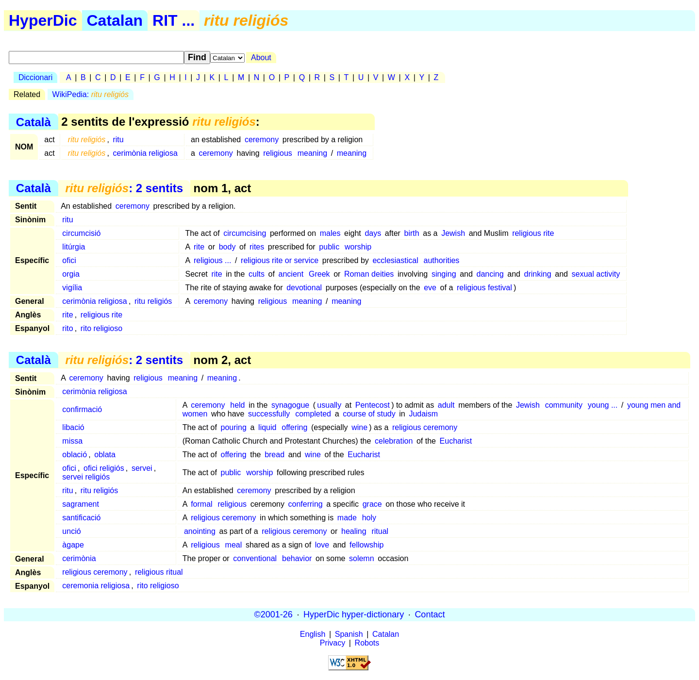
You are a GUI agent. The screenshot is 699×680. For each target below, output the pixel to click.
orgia (71, 274)
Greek (319, 274)
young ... (602, 405)
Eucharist (456, 441)
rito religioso (101, 328)
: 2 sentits (124, 188)
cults (257, 274)
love (322, 545)
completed (313, 414)
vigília (72, 287)
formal (201, 504)
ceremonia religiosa (96, 585)
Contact (430, 614)
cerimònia (79, 558)
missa (72, 441)
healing (353, 531)
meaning (312, 153)
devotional (304, 287)
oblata (105, 454)
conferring (305, 504)
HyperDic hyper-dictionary (353, 614)
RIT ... (173, 20)
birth (411, 233)
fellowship (366, 545)
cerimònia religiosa (145, 153)
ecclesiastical (395, 260)
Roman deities (369, 274)
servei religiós (86, 477)
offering (294, 427)
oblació (74, 454)
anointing (200, 531)
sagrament (80, 504)
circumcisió (81, 233)
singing (444, 274)
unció (71, 531)
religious (277, 153)
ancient (291, 274)
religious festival (484, 287)
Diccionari (35, 77)
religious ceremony (424, 427)
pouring (234, 427)
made (347, 518)
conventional (255, 558)
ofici (69, 260)
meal (233, 545)
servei (142, 468)
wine (359, 427)
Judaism (423, 414)
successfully (269, 414)
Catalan (115, 20)
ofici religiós (103, 468)
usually (329, 405)
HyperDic (43, 20)
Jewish (453, 233)
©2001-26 (273, 614)
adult (446, 405)
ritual (379, 531)
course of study (369, 414)
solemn (361, 558)
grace (372, 504)
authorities (442, 260)
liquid (267, 427)
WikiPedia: (90, 94)
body (227, 247)
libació (73, 427)
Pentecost (372, 405)
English (312, 634)
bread (274, 454)
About (261, 57)
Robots (367, 643)
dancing (490, 274)
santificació (81, 518)
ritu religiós (153, 301)
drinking (537, 274)
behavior (297, 558)
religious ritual (159, 572)
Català (33, 121)
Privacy (332, 643)
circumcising (244, 233)
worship (358, 247)
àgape (73, 545)
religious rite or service (279, 260)
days (373, 233)
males (330, 233)
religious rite (533, 233)
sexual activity (596, 274)
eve (430, 287)
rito (67, 328)
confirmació (82, 409)
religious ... (212, 260)
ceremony (262, 139)
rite (199, 247)
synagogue (290, 405)
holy (369, 518)
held (237, 405)
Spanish (349, 634)
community (563, 405)
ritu (118, 139)
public (329, 247)
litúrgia (73, 247)
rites (257, 247)
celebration (394, 441)
